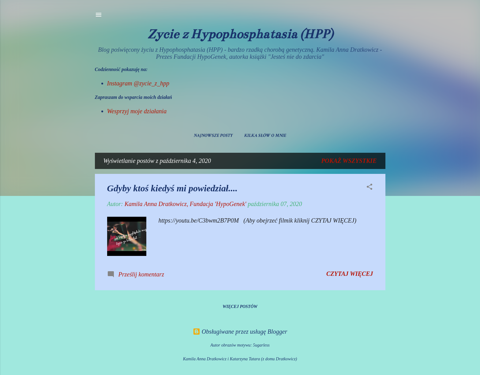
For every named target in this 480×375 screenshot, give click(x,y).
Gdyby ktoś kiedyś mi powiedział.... (172, 188)
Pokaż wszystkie (349, 160)
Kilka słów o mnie (265, 135)
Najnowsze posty (213, 135)
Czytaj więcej (349, 273)
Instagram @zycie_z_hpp (138, 83)
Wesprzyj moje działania (137, 111)
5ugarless (261, 345)
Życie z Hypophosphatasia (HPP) (240, 34)
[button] (369, 187)
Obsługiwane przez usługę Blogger (240, 331)
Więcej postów (240, 306)
